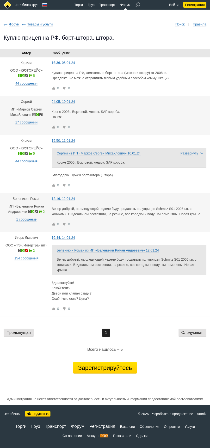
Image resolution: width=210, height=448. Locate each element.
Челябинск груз (26, 5)
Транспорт (107, 5)
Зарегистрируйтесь (105, 367)
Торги (78, 5)
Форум (125, 5)
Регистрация (195, 5)
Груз (91, 5)
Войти (174, 5)
